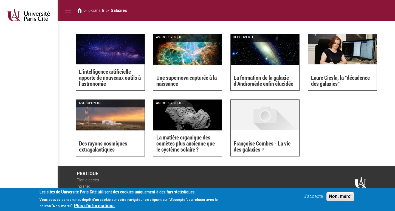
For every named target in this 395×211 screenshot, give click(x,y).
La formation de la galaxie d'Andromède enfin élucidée (263, 81)
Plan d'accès (88, 180)
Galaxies (119, 10)
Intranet (83, 186)
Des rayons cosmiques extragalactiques (103, 146)
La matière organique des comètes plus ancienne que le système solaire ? (185, 143)
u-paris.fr (96, 10)
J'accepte (313, 196)
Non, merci (340, 197)
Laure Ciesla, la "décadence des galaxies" (340, 81)
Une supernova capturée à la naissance (186, 81)
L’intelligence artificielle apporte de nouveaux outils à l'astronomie (110, 78)
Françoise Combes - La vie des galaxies (262, 146)
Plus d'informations (94, 206)
